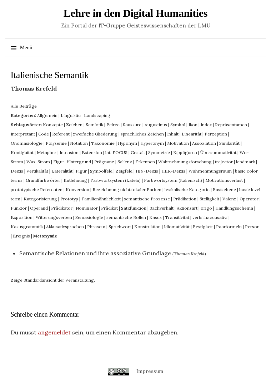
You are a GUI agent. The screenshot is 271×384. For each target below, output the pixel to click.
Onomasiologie (26, 143)
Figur (81, 171)
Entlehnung (75, 180)
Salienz (124, 161)
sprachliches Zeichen (142, 134)
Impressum (149, 371)
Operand (39, 208)
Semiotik (94, 124)
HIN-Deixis (147, 171)
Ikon (193, 124)
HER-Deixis (173, 171)
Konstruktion (147, 226)
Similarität (229, 143)
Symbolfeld (101, 171)
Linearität (191, 134)
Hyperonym (152, 143)
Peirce (113, 124)
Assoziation (204, 143)
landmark (245, 161)
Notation (79, 143)
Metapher (46, 152)
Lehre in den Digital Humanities (136, 13)
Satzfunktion (133, 208)
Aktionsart (187, 208)
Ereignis (21, 236)
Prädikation (184, 198)
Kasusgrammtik (27, 226)
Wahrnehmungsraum (210, 171)
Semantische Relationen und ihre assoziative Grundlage (95, 253)
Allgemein (47, 115)
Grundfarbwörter (43, 180)
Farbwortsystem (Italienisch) (173, 180)
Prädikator (61, 208)
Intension (69, 152)
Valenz (229, 198)
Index (206, 124)
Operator (249, 198)
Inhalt (173, 134)
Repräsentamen (231, 124)
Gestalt (138, 152)
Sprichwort (120, 226)
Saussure (132, 124)
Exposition (21, 217)
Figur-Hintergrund (72, 161)
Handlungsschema (234, 208)
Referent (61, 134)
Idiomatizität (177, 226)
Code (43, 134)
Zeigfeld (124, 171)
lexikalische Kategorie (187, 189)
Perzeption (216, 134)
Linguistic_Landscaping (85, 115)
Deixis (17, 171)
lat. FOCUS (116, 152)
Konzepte (53, 124)
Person (252, 226)
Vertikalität (37, 171)
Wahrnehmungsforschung (185, 161)
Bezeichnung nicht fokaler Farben (126, 189)
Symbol (177, 124)
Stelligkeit (209, 198)
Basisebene (224, 189)
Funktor (19, 208)
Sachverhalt (162, 208)
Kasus (155, 217)
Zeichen (74, 124)
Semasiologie (89, 217)
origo (206, 208)
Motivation (178, 143)
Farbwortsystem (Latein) (115, 180)
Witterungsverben (54, 217)
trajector (224, 161)
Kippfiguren (185, 152)
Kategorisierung (40, 198)
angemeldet (54, 332)
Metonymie (45, 236)
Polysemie (56, 143)
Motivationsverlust (224, 180)
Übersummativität (218, 152)
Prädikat (109, 208)
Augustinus (156, 124)
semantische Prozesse (147, 198)
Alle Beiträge (24, 106)
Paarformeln (229, 226)
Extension (92, 152)
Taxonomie (103, 143)
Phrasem (96, 226)
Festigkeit (203, 226)
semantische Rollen (126, 217)
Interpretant (23, 134)
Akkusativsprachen (65, 226)
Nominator (87, 208)
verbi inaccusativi (209, 217)
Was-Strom (38, 161)
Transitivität (177, 217)
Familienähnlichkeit (101, 198)
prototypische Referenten (36, 189)
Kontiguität (22, 152)
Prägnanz (104, 161)
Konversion (77, 189)
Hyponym (127, 143)
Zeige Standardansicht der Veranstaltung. (53, 280)
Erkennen (145, 161)
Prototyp (69, 198)
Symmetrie (159, 152)
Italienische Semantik (50, 75)
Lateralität (61, 171)
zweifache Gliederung (95, 134)
